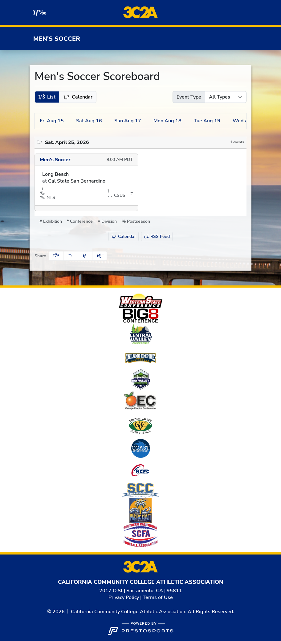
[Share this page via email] (85, 256)
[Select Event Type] (225, 97)
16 (89, 120)
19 (207, 120)
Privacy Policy (123, 597)
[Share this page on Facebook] (56, 256)
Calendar (123, 236)
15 (52, 120)
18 (167, 120)
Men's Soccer (56, 39)
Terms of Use (158, 597)
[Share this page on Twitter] (70, 256)
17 (127, 120)
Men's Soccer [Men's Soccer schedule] (55, 159)
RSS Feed (157, 236)
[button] (47, 97)
